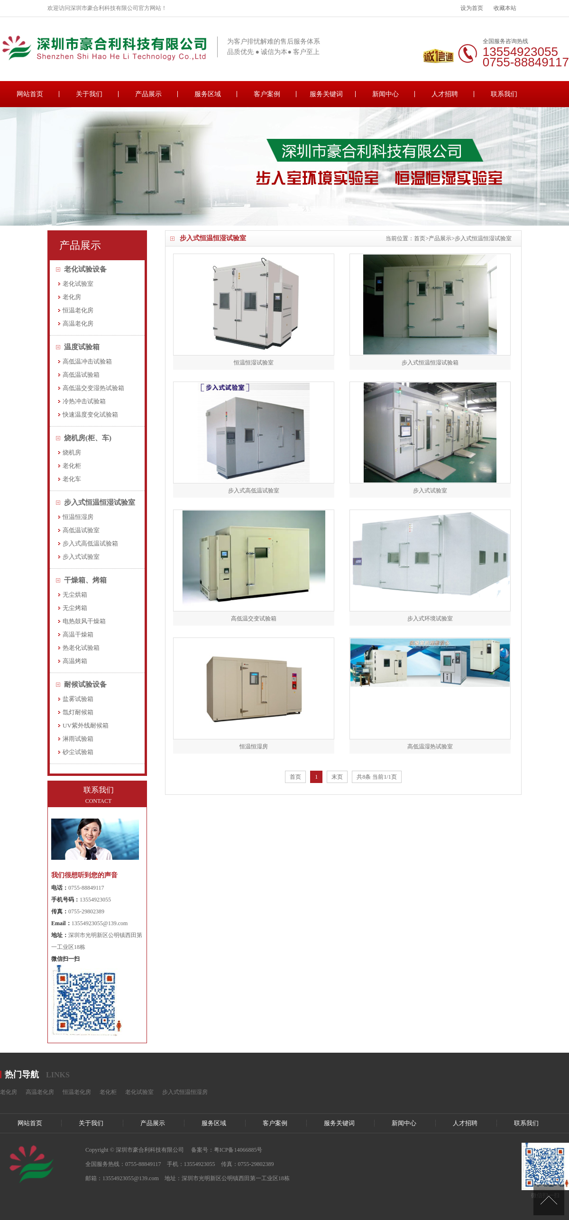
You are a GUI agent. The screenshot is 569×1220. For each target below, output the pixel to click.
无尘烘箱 (75, 594)
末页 (337, 777)
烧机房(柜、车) (87, 438)
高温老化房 (78, 323)
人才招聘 (444, 94)
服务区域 (207, 94)
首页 (419, 238)
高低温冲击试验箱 (87, 361)
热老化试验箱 (81, 647)
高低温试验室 (81, 530)
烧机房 (72, 452)
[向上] (548, 1199)
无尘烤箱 (75, 607)
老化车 (72, 479)
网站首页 (30, 94)
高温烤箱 (75, 661)
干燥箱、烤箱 (85, 580)
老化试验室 (78, 283)
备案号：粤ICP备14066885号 (227, 1150)
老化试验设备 (85, 269)
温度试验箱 (82, 347)
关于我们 (89, 94)
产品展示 (148, 94)
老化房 (72, 296)
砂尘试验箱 (78, 752)
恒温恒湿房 (78, 516)
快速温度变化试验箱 (90, 414)
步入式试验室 (81, 556)
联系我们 (504, 94)
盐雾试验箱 (78, 698)
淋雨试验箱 (78, 738)
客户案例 (267, 94)
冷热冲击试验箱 (84, 401)
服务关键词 (326, 94)
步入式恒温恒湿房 (185, 1092)
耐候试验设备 (85, 684)
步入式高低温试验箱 (90, 543)
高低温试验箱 (81, 374)
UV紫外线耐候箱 (86, 725)
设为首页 (471, 8)
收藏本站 (505, 8)
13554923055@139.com (100, 923)
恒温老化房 (78, 310)
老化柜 (72, 465)
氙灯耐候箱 (78, 712)
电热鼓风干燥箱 (84, 621)
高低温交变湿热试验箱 (93, 387)
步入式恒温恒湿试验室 (483, 238)
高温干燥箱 (78, 634)
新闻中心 (385, 94)
